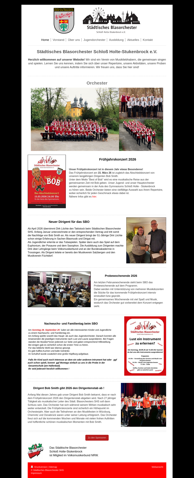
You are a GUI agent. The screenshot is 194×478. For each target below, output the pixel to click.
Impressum (36, 473)
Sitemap (53, 467)
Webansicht (157, 467)
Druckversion (39, 467)
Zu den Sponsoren (97, 437)
